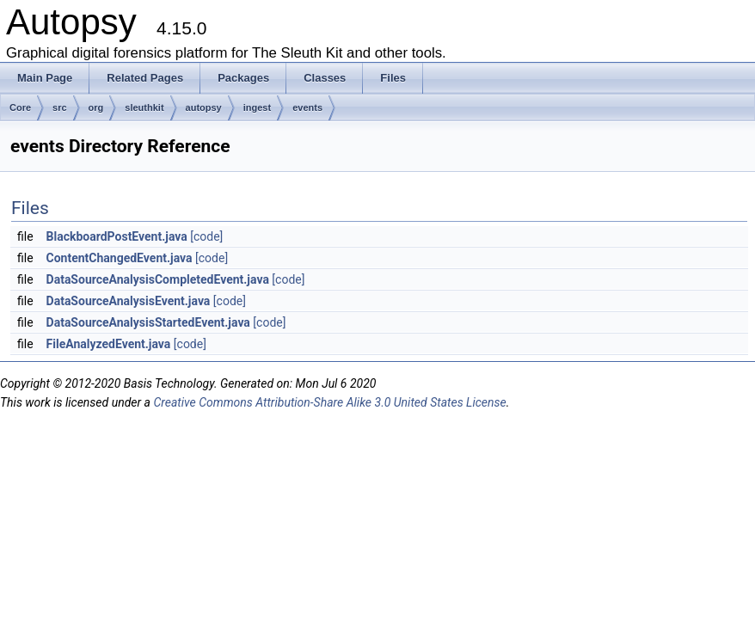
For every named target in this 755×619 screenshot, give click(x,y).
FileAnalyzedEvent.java (108, 344)
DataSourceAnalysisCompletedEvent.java (157, 279)
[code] (206, 236)
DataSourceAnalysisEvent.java (128, 301)
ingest (257, 107)
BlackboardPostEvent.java (116, 236)
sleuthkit (144, 107)
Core (20, 107)
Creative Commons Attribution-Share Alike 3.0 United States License (329, 402)
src (59, 107)
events (307, 107)
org (96, 107)
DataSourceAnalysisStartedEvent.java (148, 322)
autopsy (204, 107)
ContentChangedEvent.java (119, 258)
